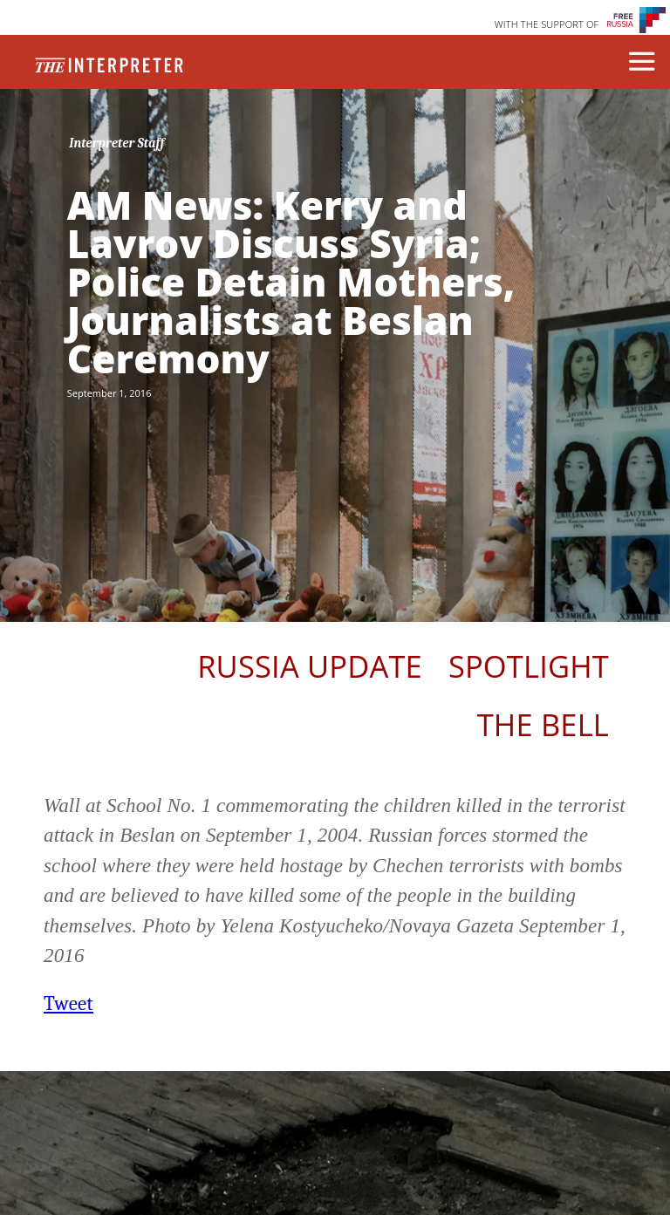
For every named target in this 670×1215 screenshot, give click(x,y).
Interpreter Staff (116, 143)
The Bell (543, 724)
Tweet (68, 1003)
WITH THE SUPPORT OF (547, 24)
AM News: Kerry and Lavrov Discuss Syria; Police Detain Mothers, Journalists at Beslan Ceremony (291, 282)
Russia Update (309, 665)
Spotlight (528, 665)
